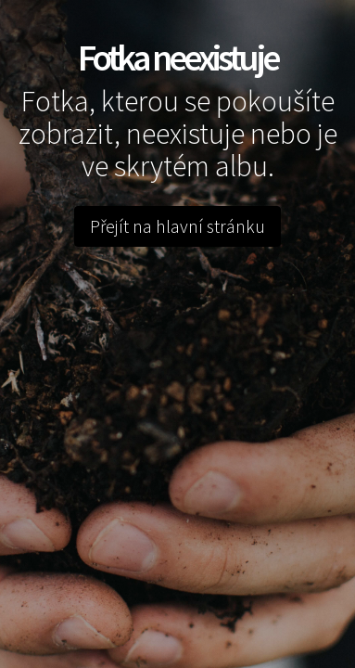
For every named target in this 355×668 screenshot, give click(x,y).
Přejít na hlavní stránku (177, 226)
